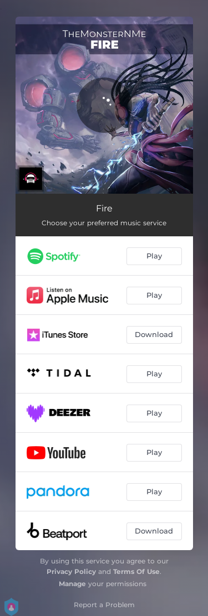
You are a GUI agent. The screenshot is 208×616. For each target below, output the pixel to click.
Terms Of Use (136, 571)
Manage (72, 583)
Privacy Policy (71, 571)
